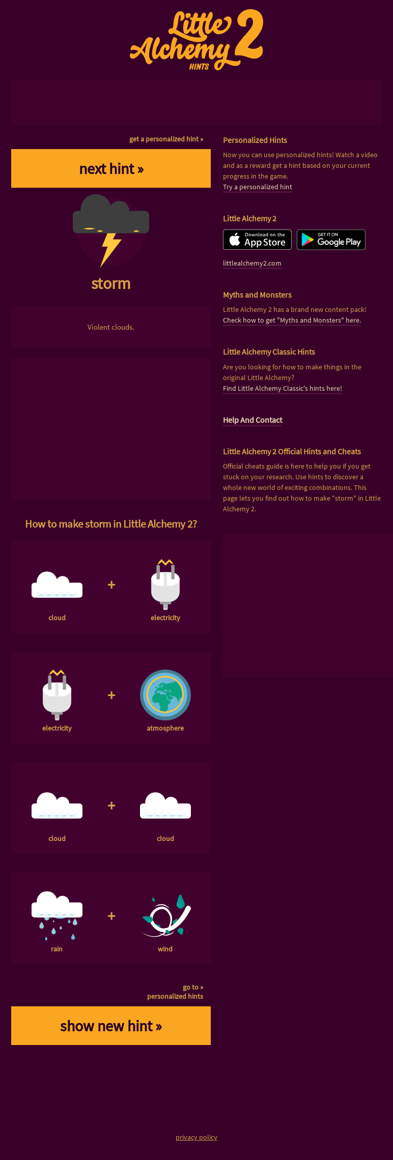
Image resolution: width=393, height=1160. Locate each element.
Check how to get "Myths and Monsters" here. (292, 320)
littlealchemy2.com (252, 263)
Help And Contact (252, 420)
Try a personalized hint (257, 186)
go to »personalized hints (175, 991)
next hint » (111, 168)
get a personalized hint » (166, 138)
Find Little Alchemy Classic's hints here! (282, 388)
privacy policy (196, 1137)
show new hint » (111, 1025)
